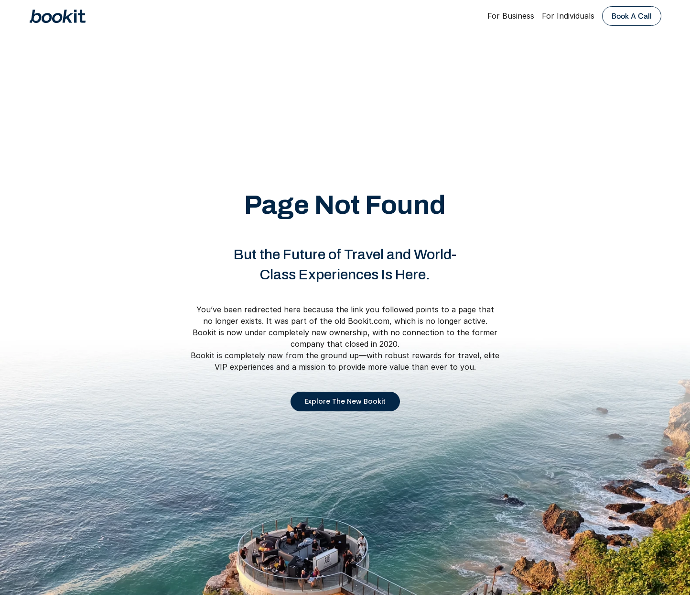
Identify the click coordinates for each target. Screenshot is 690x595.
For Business (510, 16)
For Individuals (568, 16)
